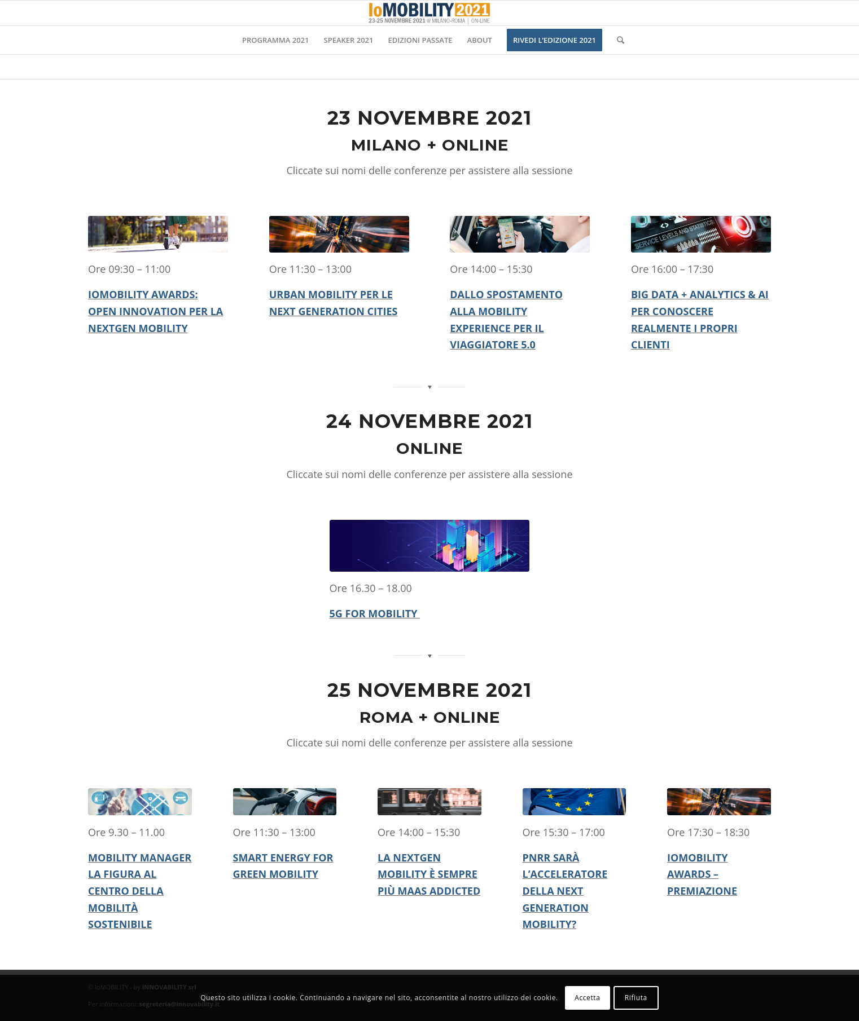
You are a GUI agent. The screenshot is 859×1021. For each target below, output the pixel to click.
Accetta (587, 997)
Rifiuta (636, 997)
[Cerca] (617, 40)
